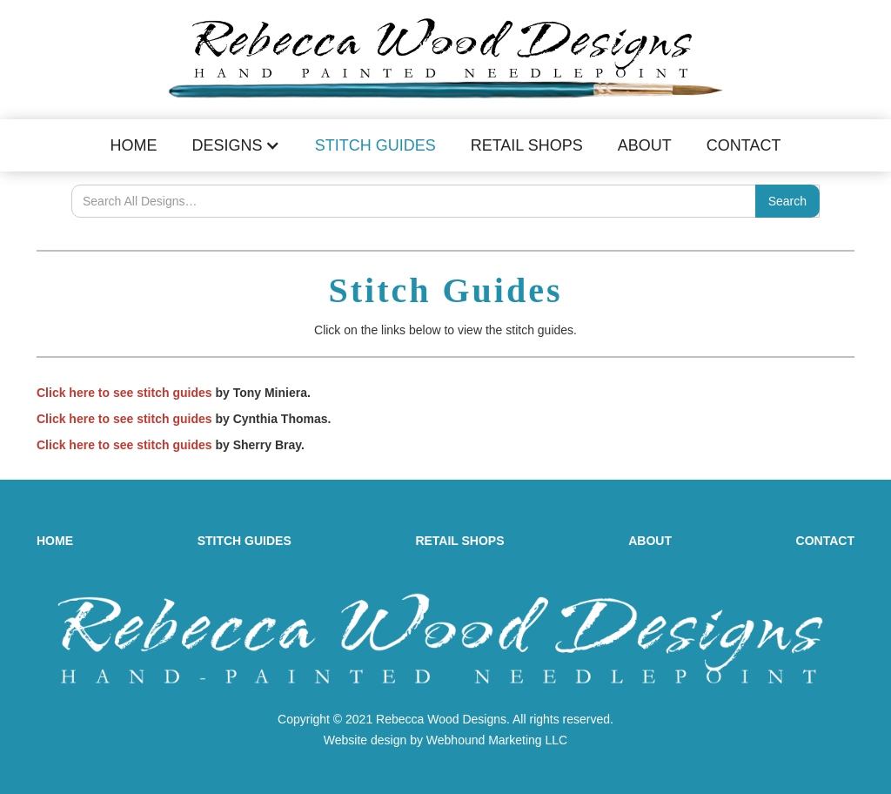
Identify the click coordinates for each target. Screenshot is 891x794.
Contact (744, 145)
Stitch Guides (375, 145)
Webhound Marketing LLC (496, 740)
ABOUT (650, 541)
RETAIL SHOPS (459, 541)
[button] (236, 145)
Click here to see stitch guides (124, 393)
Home (134, 145)
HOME (55, 541)
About (645, 145)
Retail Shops (527, 145)
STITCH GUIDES (244, 541)
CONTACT (825, 541)
